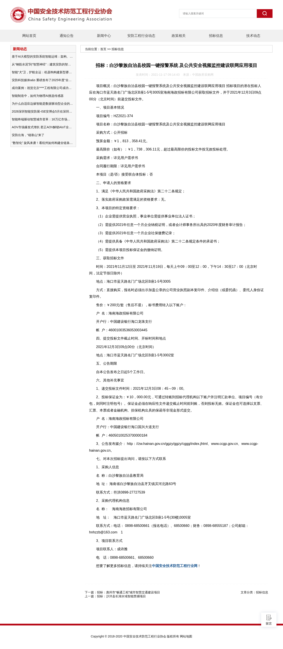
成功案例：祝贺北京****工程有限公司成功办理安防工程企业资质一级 (42, 88)
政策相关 (179, 36)
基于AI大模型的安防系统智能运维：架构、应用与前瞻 (42, 56)
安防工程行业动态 (141, 36)
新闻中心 (104, 36)
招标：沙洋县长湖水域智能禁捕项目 (121, 596)
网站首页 (29, 36)
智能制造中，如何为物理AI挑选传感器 (38, 95)
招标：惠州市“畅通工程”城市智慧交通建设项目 (128, 592)
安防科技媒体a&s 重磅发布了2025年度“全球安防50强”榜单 (42, 80)
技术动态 (253, 36)
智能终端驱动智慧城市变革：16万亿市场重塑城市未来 (42, 119)
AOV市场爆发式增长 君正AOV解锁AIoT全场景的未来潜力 (42, 127)
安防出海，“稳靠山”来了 (28, 135)
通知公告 (67, 36)
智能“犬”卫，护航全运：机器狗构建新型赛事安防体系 (42, 72)
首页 (103, 49)
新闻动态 (20, 49)
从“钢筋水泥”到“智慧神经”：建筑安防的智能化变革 (42, 64)
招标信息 (216, 36)
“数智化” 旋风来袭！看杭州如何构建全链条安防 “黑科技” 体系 (42, 143)
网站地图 (186, 636)
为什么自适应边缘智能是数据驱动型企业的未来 (42, 103)
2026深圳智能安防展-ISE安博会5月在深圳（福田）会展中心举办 (42, 111)
